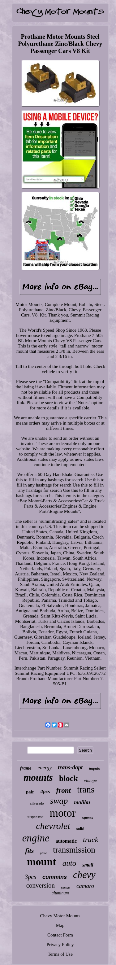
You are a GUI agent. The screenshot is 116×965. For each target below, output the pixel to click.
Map (60, 925)
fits (29, 850)
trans (85, 789)
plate (43, 853)
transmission (74, 849)
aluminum (60, 893)
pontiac (65, 887)
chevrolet (53, 826)
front (63, 790)
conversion (40, 885)
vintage (90, 780)
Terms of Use (60, 954)
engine (35, 838)
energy (44, 768)
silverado (37, 803)
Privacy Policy (60, 944)
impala (94, 768)
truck (90, 840)
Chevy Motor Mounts (60, 915)
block (68, 778)
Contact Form (60, 934)
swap (59, 801)
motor (63, 813)
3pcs (30, 876)
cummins (54, 877)
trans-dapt (70, 767)
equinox (87, 817)
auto (69, 863)
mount (41, 861)
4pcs (45, 791)
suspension (35, 817)
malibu (82, 802)
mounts (38, 777)
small (87, 864)
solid (80, 828)
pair (30, 791)
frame (26, 768)
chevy (84, 874)
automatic (66, 841)
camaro (85, 886)
